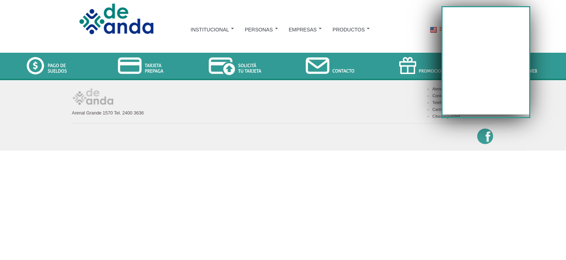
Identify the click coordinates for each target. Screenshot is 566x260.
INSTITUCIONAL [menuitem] (212, 29)
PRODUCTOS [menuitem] (351, 29)
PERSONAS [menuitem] (261, 29)
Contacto (440, 96)
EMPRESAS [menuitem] (305, 29)
